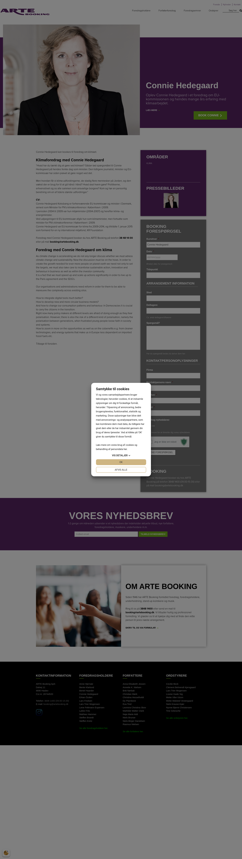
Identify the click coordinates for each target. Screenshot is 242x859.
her (125, 449)
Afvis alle (121, 469)
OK (121, 462)
